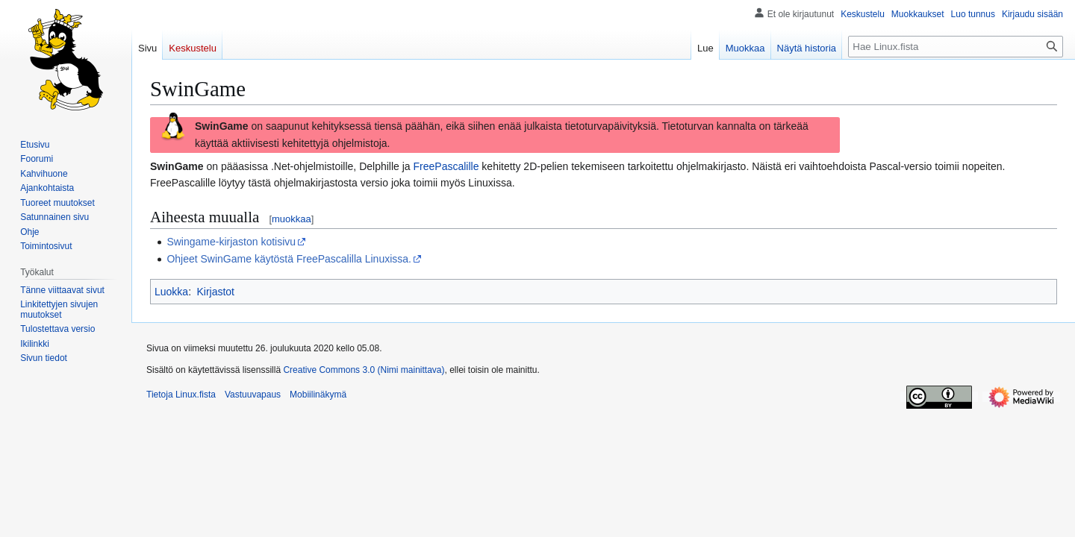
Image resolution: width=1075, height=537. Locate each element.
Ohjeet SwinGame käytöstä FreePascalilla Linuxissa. (288, 259)
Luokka (171, 292)
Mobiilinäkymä (318, 394)
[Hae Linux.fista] (955, 46)
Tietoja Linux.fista (181, 394)
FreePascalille (446, 166)
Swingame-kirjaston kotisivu (231, 242)
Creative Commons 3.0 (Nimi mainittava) (363, 370)
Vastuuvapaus (253, 394)
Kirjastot (215, 292)
